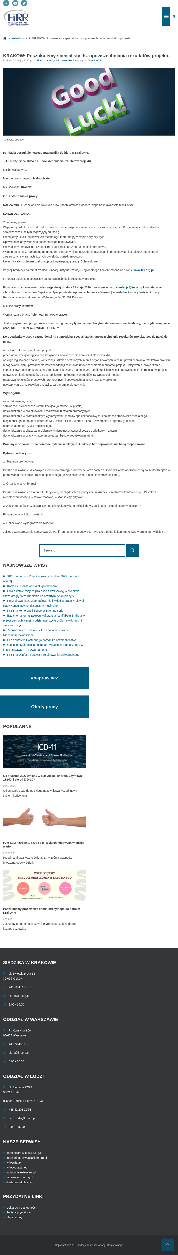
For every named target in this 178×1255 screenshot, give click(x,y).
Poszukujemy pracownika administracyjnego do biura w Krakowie (41, 910)
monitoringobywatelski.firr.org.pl (26, 1157)
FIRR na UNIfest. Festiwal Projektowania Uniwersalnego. (43, 654)
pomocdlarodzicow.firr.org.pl (24, 1152)
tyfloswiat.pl (13, 1162)
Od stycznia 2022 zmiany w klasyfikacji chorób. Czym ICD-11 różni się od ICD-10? (43, 777)
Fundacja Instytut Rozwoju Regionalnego (61, 60)
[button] (167, 1245)
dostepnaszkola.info (19, 1182)
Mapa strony (14, 1217)
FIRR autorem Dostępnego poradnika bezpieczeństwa (42, 640)
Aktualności (19, 38)
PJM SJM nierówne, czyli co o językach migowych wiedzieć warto (43, 844)
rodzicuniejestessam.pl (21, 1172)
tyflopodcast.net (16, 1167)
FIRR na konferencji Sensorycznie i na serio (35, 610)
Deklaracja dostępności (21, 1207)
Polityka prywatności (19, 1212)
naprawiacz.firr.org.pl (19, 1177)
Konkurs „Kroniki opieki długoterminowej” (33, 586)
